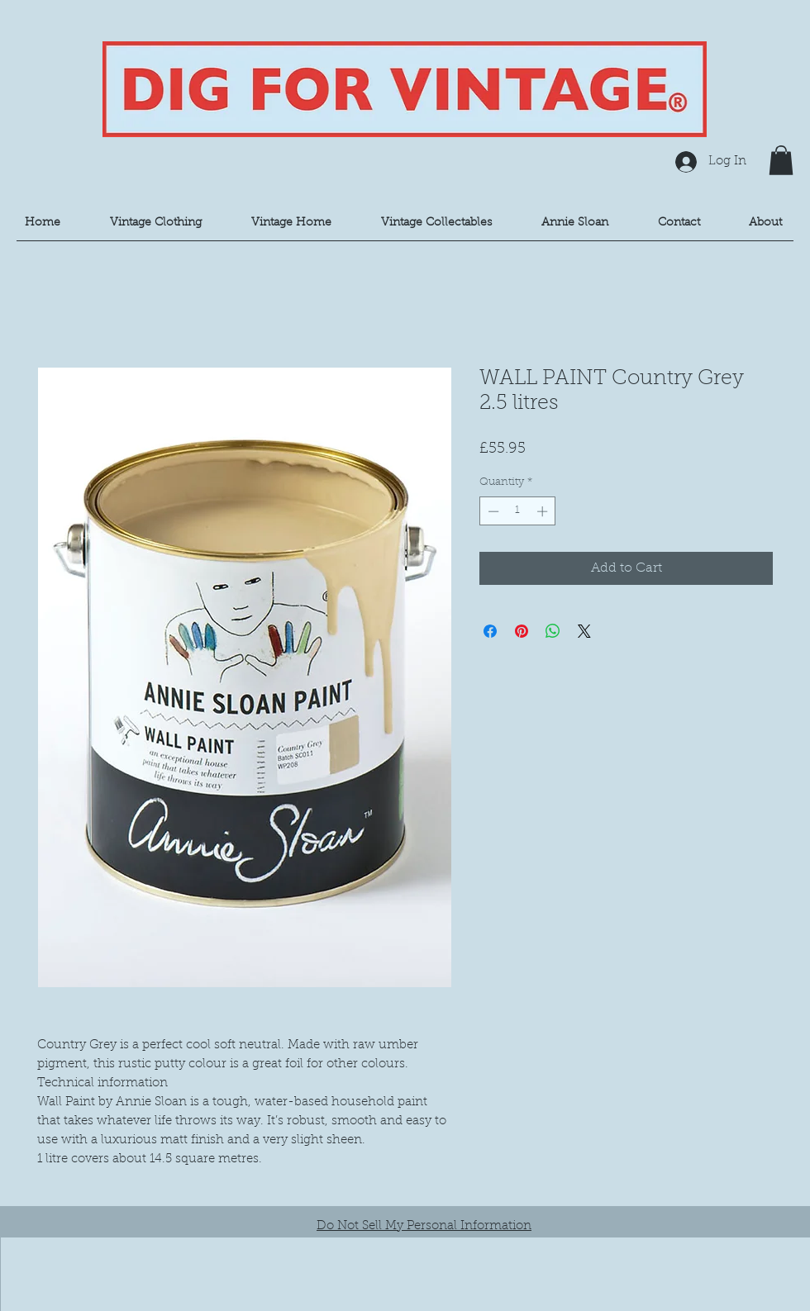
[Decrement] (492, 511)
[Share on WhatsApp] (553, 631)
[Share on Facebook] (490, 631)
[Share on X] (584, 631)
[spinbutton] (518, 511)
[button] (781, 160)
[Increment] (544, 511)
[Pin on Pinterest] (521, 631)
